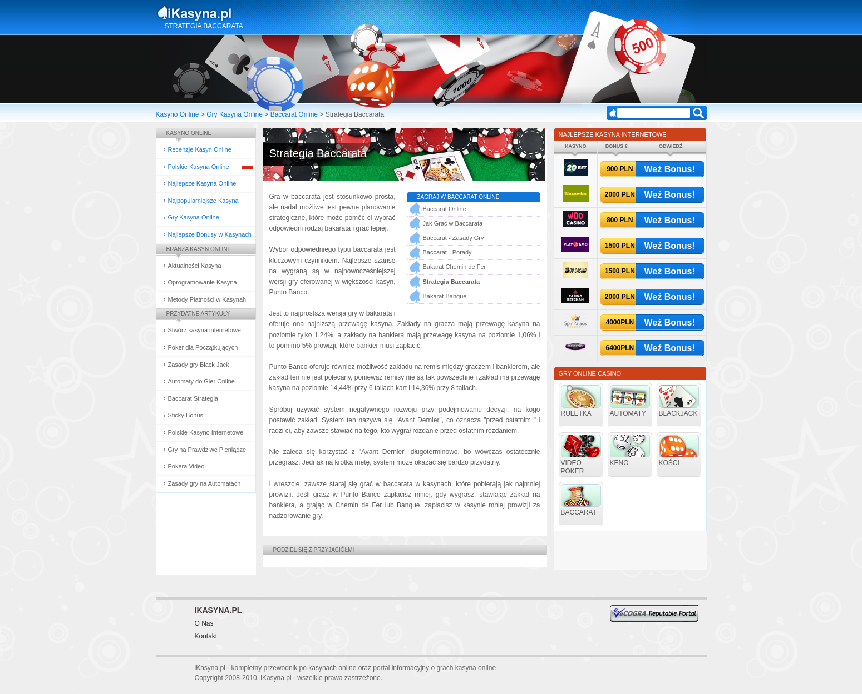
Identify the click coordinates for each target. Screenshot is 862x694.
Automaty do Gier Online (201, 381)
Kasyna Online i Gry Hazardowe (238, 13)
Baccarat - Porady (447, 252)
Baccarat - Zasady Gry (453, 237)
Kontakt (206, 636)
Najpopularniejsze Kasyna (203, 200)
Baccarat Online (294, 114)
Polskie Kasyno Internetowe (206, 432)
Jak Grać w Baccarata (453, 223)
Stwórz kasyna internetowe (204, 330)
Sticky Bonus (186, 415)
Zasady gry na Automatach (204, 483)
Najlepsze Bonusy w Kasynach (210, 234)
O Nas (204, 623)
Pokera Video (186, 466)
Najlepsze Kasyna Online (202, 183)
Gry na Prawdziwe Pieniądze (207, 449)
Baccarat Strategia (193, 398)
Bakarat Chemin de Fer (454, 266)
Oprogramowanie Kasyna (202, 282)
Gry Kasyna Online (234, 114)
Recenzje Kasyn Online (199, 149)
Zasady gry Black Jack (198, 364)
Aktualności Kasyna (194, 265)
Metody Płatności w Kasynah (207, 299)
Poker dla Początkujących (203, 347)
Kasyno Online (177, 114)
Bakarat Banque (445, 296)
